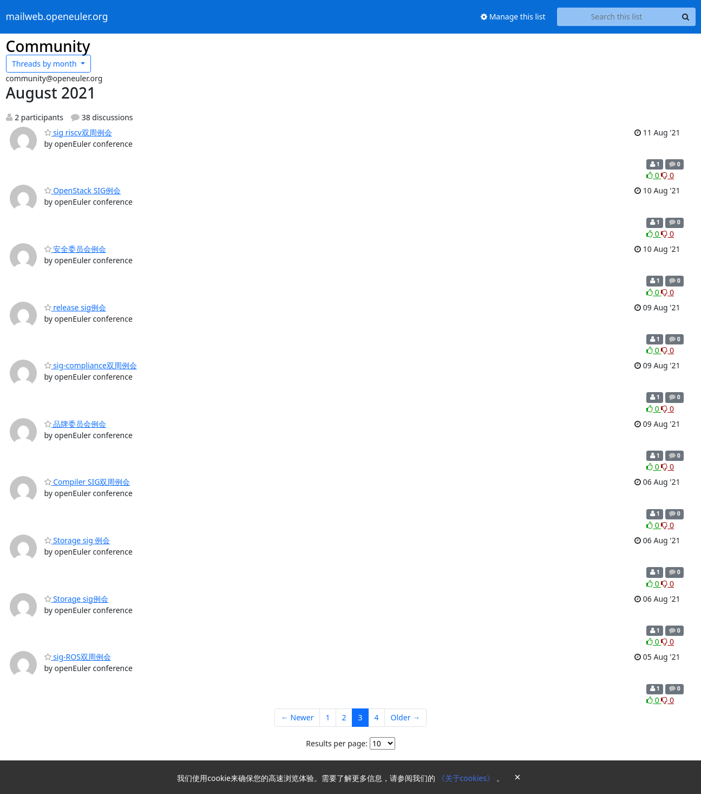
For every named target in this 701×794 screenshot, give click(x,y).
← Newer (297, 717)
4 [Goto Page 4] (377, 717)
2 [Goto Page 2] (344, 717)
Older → (405, 717)
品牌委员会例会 (75, 424)
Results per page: (337, 743)
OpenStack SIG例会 (82, 190)
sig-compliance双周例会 (90, 365)
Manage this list (513, 16)
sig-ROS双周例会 (77, 657)
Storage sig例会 (76, 599)
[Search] (686, 17)
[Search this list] (617, 17)
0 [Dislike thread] (667, 175)
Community (48, 46)
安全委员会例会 (75, 249)
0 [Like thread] (653, 175)
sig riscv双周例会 (78, 132)
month (45, 63)
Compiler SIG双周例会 (87, 482)
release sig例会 (75, 307)
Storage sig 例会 (77, 540)
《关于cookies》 (466, 778)
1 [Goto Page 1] (328, 717)
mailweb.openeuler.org (57, 16)
